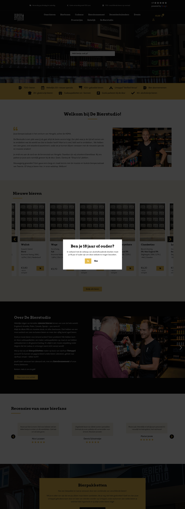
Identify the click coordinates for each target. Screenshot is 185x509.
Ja (88, 261)
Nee (96, 261)
